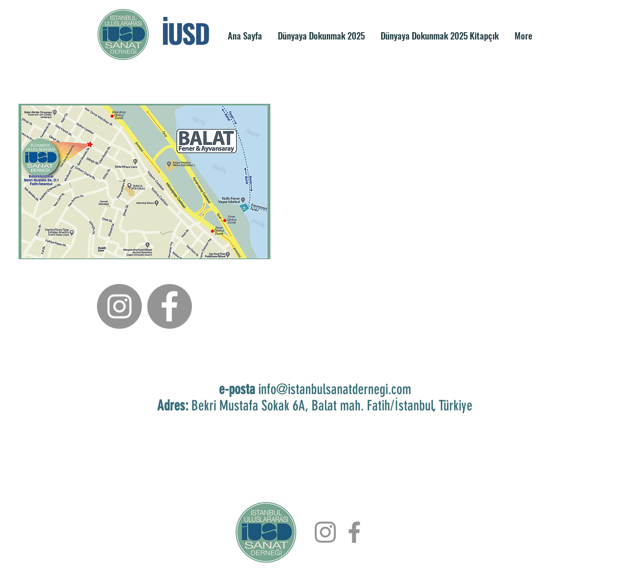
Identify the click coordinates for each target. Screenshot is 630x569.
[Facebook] (169, 306)
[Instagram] (119, 306)
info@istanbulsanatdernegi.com (334, 389)
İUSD (185, 33)
